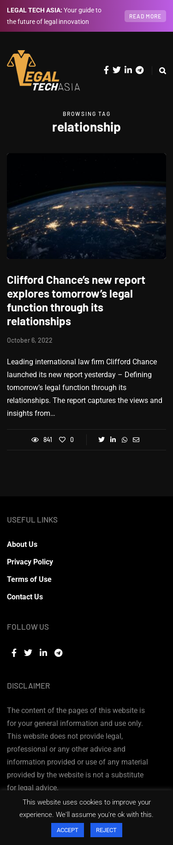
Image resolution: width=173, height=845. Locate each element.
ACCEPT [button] (67, 830)
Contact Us (25, 596)
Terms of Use (29, 579)
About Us (22, 544)
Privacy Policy (30, 562)
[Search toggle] (159, 70)
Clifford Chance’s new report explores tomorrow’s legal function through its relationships (76, 300)
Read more (145, 16)
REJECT (106, 830)
